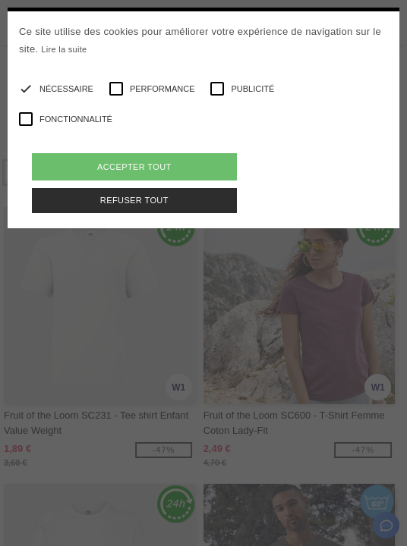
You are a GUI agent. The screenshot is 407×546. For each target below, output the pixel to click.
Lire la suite (64, 49)
